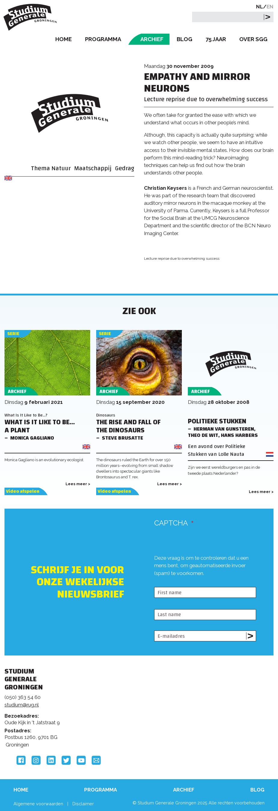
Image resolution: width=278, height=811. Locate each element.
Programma (103, 39)
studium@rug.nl (22, 705)
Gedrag (124, 168)
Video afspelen (22, 491)
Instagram (36, 760)
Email (96, 760)
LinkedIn (51, 760)
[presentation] (200, 582)
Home (63, 39)
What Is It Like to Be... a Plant (40, 426)
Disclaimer (83, 803)
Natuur (61, 168)
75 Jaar (216, 39)
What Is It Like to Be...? (26, 415)
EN (270, 7)
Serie (13, 333)
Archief (151, 39)
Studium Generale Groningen (31, 17)
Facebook (21, 760)
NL (259, 7)
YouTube (81, 760)
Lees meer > (78, 484)
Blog (184, 39)
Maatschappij (93, 168)
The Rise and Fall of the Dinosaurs (128, 426)
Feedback (135, 701)
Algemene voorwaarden (38, 803)
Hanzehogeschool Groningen (221, 718)
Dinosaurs (105, 415)
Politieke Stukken (217, 421)
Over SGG (253, 39)
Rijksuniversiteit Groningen (221, 693)
